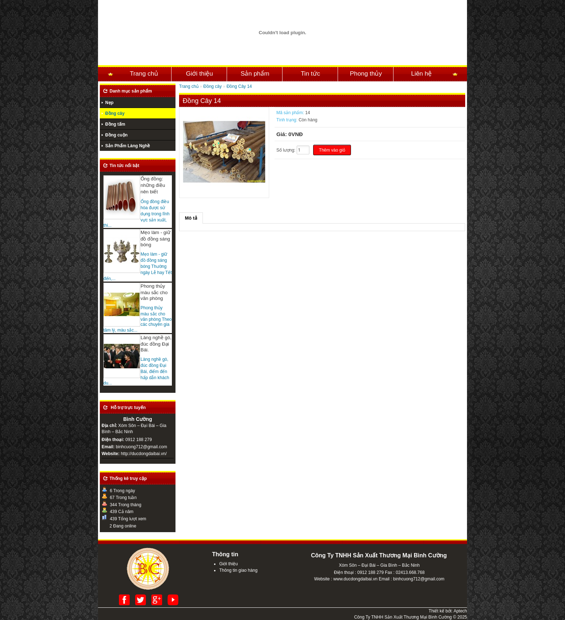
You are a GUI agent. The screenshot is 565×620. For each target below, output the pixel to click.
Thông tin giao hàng (238, 570)
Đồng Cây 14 (239, 86)
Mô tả (191, 218)
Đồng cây (115, 113)
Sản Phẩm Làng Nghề (127, 145)
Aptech (460, 611)
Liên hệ (421, 73)
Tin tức (310, 73)
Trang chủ (144, 73)
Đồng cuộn (116, 135)
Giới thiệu (199, 73)
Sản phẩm (255, 73)
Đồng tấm (115, 124)
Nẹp (109, 102)
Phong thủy (366, 73)
